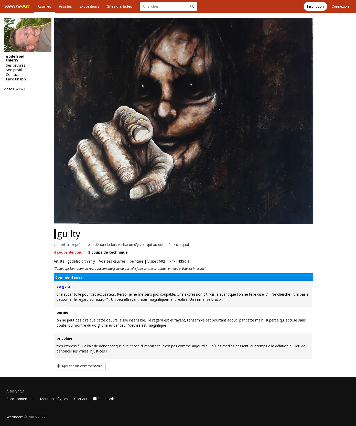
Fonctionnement (20, 398)
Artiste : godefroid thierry (74, 261)
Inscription (315, 6)
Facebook (103, 398)
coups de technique (108, 252)
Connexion (340, 6)
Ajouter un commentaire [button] (79, 365)
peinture (136, 261)
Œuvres (44, 6)
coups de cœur (69, 252)
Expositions (89, 6)
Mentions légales (54, 398)
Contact (80, 398)
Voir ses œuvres (112, 261)
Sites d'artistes (119, 6)
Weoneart (14, 416)
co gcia (63, 286)
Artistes (65, 6)
